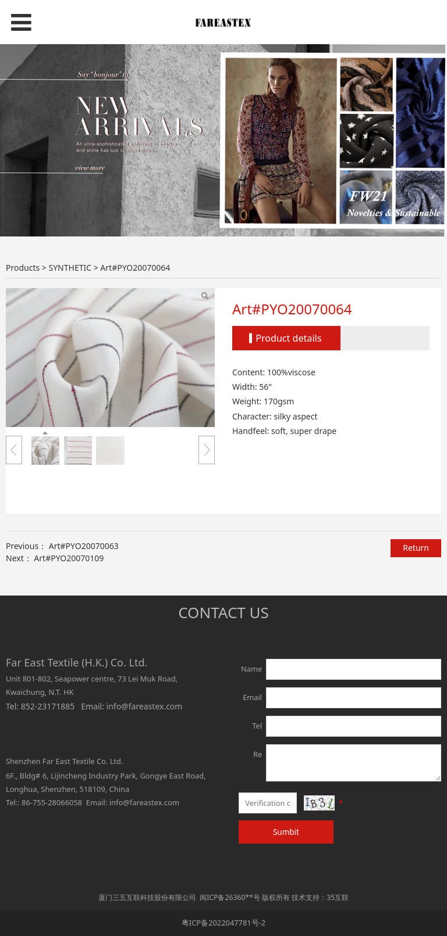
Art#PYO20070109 (69, 558)
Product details (288, 338)
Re (257, 754)
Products (23, 267)
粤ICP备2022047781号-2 (223, 922)
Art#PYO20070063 (84, 545)
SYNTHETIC (69, 267)
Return (416, 547)
